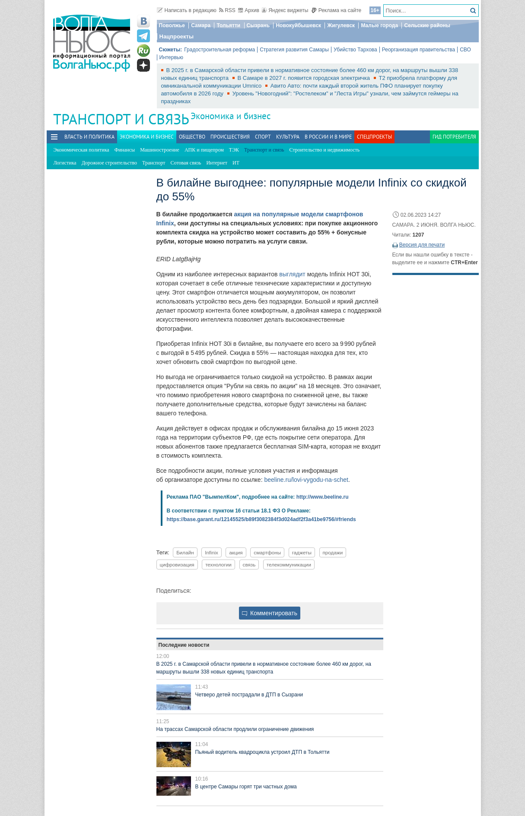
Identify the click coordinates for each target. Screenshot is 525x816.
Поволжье (172, 25)
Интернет (216, 163)
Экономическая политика (81, 150)
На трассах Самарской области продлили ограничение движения (235, 729)
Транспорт (153, 163)
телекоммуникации (289, 564)
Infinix (211, 552)
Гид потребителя (454, 136)
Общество (192, 136)
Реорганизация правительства (418, 50)
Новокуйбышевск (298, 25)
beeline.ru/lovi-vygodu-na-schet (306, 479)
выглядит (292, 274)
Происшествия (230, 136)
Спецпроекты (374, 136)
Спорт (263, 136)
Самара (200, 25)
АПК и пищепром (204, 150)
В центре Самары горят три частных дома (246, 787)
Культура (287, 136)
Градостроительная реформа (219, 50)
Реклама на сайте (336, 10)
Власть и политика (89, 136)
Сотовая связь (186, 163)
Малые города (379, 25)
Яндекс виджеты (285, 10)
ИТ (235, 163)
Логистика (65, 163)
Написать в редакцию (186, 10)
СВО (465, 50)
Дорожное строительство (109, 163)
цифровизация (177, 564)
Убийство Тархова (355, 50)
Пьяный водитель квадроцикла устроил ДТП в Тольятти (262, 752)
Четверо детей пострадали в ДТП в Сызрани (249, 695)
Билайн (185, 552)
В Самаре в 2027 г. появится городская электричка (305, 78)
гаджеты (302, 552)
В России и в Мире (328, 136)
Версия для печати (422, 245)
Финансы (125, 150)
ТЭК (234, 150)
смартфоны (267, 552)
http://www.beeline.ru (322, 497)
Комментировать (269, 613)
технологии (218, 564)
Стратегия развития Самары (294, 50)
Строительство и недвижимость (325, 150)
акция (235, 552)
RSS (227, 10)
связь (249, 564)
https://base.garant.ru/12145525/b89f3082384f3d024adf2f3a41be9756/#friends (261, 519)
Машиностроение (159, 150)
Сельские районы (427, 25)
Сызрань (258, 25)
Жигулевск (341, 25)
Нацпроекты (176, 36)
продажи (333, 552)
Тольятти (228, 25)
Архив (248, 10)
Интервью (171, 57)
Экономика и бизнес (230, 116)
